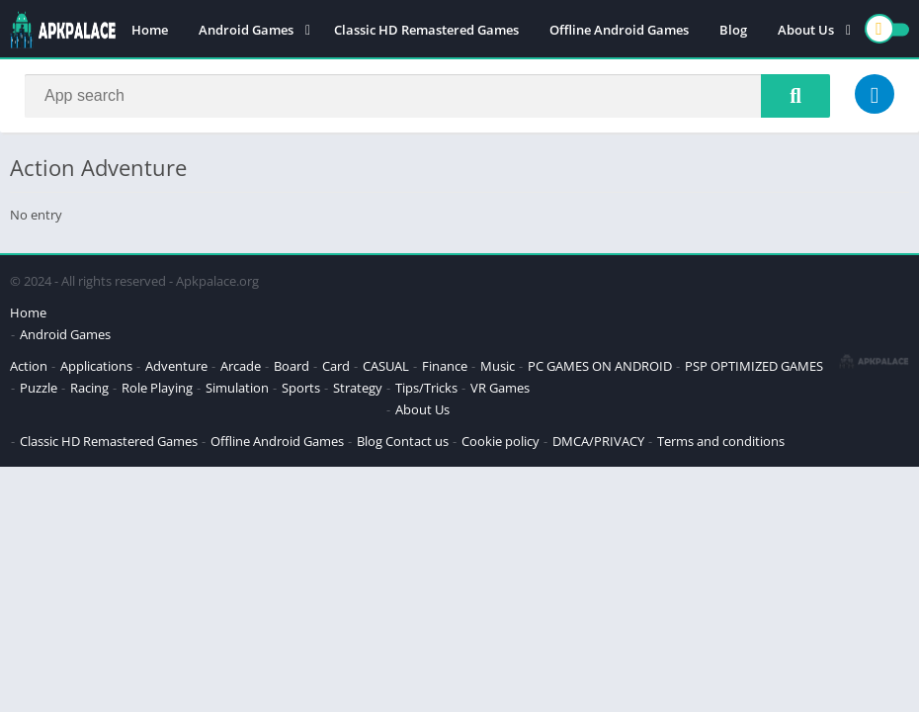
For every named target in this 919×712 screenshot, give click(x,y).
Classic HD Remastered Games (426, 30)
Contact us (417, 441)
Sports (301, 388)
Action (28, 366)
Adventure (176, 366)
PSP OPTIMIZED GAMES (754, 366)
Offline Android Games (619, 30)
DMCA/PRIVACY (598, 441)
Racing (89, 388)
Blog (733, 30)
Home (149, 30)
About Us (806, 30)
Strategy (357, 388)
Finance (444, 366)
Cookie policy (500, 441)
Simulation (237, 388)
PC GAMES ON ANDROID (600, 366)
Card (336, 366)
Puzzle (38, 388)
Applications (96, 366)
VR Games (500, 388)
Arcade (240, 366)
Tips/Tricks (426, 388)
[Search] (427, 96)
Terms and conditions (721, 441)
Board (291, 366)
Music (497, 366)
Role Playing (157, 388)
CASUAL (386, 366)
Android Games (246, 30)
